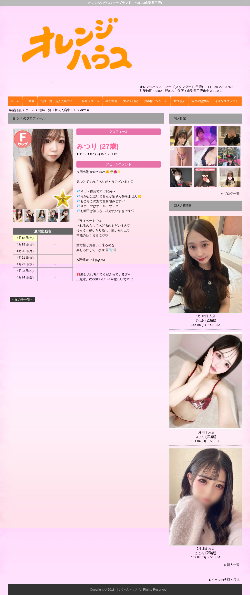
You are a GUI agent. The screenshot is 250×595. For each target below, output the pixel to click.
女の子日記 (130, 101)
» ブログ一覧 (230, 193)
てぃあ (199, 320)
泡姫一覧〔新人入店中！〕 (58, 101)
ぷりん (199, 437)
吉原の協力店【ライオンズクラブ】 (214, 101)
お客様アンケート (155, 101)
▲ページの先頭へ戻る (224, 580)
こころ (199, 553)
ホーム (15, 101)
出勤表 (30, 101)
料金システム (90, 101)
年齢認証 (15, 110)
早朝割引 (111, 101)
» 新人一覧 (232, 565)
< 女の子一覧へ (22, 299)
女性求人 (179, 101)
